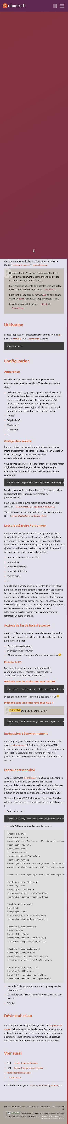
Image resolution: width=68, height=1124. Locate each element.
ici (59, 337)
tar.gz (28, 298)
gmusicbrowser (42, 264)
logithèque (9, 245)
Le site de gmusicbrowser (27, 1065)
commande (35, 341)
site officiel (50, 289)
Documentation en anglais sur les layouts (36, 509)
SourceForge (18, 311)
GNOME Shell (30, 780)
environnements (19, 748)
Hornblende (44, 1088)
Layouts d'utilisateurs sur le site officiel (30, 518)
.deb (44, 294)
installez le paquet (22, 264)
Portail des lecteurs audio (20, 1075)
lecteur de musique (36, 46)
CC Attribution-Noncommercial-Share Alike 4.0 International (51, 1117)
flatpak (40, 236)
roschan (55, 1088)
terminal (17, 341)
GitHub (44, 307)
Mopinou (34, 1088)
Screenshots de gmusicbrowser (29, 1070)
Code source (16, 1080)
